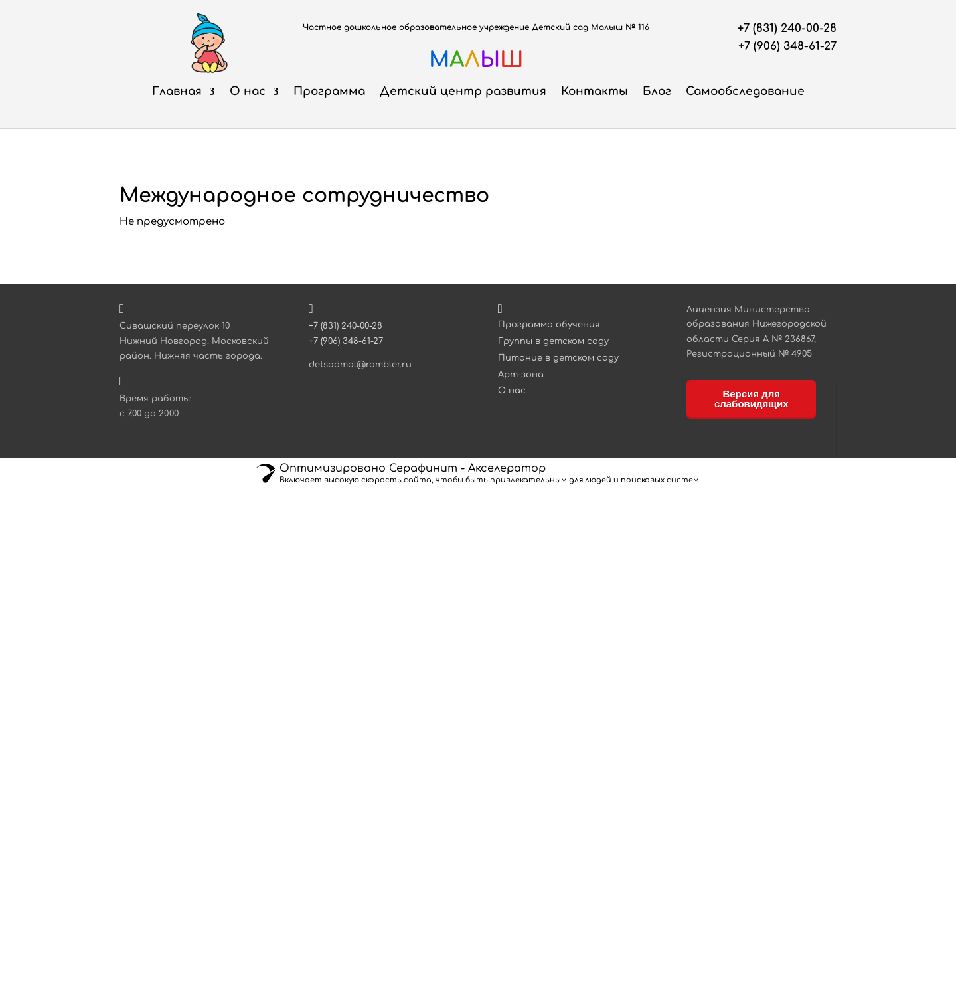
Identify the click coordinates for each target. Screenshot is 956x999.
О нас (248, 91)
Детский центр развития (463, 91)
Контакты (594, 91)
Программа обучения (549, 324)
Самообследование (745, 91)
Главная (177, 91)
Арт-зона (521, 374)
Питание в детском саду (558, 358)
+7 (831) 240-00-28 (787, 28)
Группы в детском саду (553, 341)
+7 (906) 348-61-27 (787, 46)
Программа (329, 91)
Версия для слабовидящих (751, 398)
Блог (657, 91)
